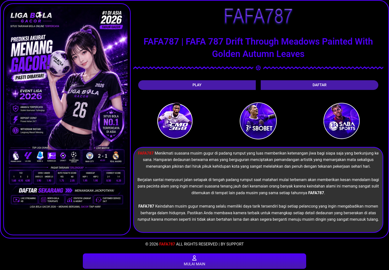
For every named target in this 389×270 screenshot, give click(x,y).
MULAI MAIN (194, 260)
